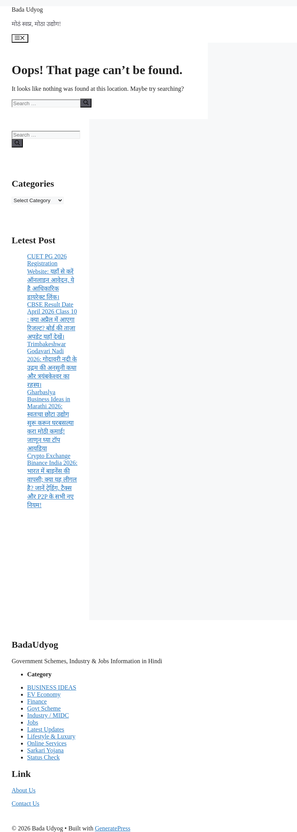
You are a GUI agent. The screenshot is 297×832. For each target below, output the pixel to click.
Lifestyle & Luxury (51, 736)
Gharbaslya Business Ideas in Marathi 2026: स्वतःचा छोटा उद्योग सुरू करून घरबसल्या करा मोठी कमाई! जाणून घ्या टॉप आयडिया (50, 420)
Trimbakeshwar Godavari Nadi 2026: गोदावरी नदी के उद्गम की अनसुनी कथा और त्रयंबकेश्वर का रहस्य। (52, 364)
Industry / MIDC (48, 715)
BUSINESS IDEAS (51, 687)
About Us (24, 790)
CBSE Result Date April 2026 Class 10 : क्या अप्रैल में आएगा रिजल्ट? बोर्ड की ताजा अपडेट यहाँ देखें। (52, 320)
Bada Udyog (27, 9)
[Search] (86, 103)
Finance (37, 701)
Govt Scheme (44, 708)
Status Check (43, 757)
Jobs (32, 722)
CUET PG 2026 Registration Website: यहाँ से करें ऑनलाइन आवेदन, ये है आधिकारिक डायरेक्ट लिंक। (50, 276)
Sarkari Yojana (45, 750)
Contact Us (26, 803)
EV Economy (43, 694)
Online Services (47, 743)
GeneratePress (113, 828)
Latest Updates (45, 729)
